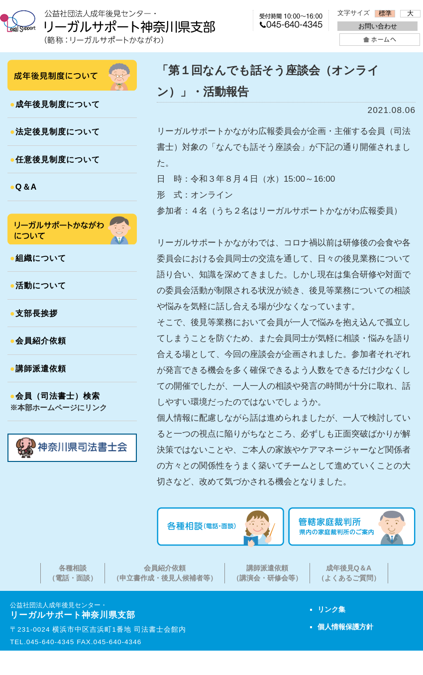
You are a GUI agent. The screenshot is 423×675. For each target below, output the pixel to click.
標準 (385, 13)
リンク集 (331, 609)
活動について (38, 285)
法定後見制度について (55, 131)
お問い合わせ (377, 26)
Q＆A (23, 186)
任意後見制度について (55, 159)
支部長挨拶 (34, 313)
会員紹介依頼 (38, 340)
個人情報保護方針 (345, 627)
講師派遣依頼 (38, 368)
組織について (38, 257)
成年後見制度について (55, 104)
